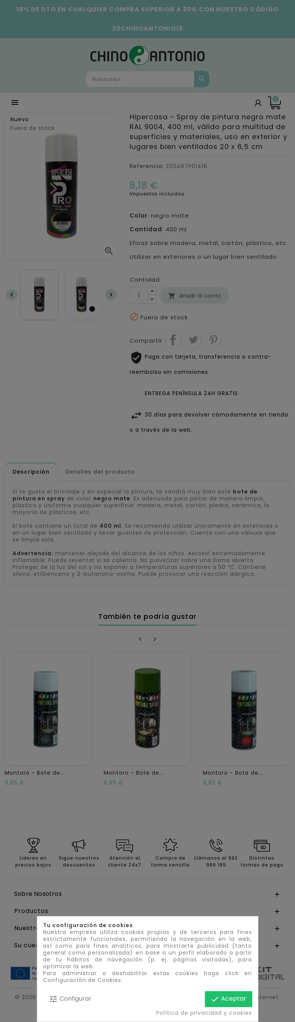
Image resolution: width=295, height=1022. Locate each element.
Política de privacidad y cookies (204, 1012)
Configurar (70, 999)
